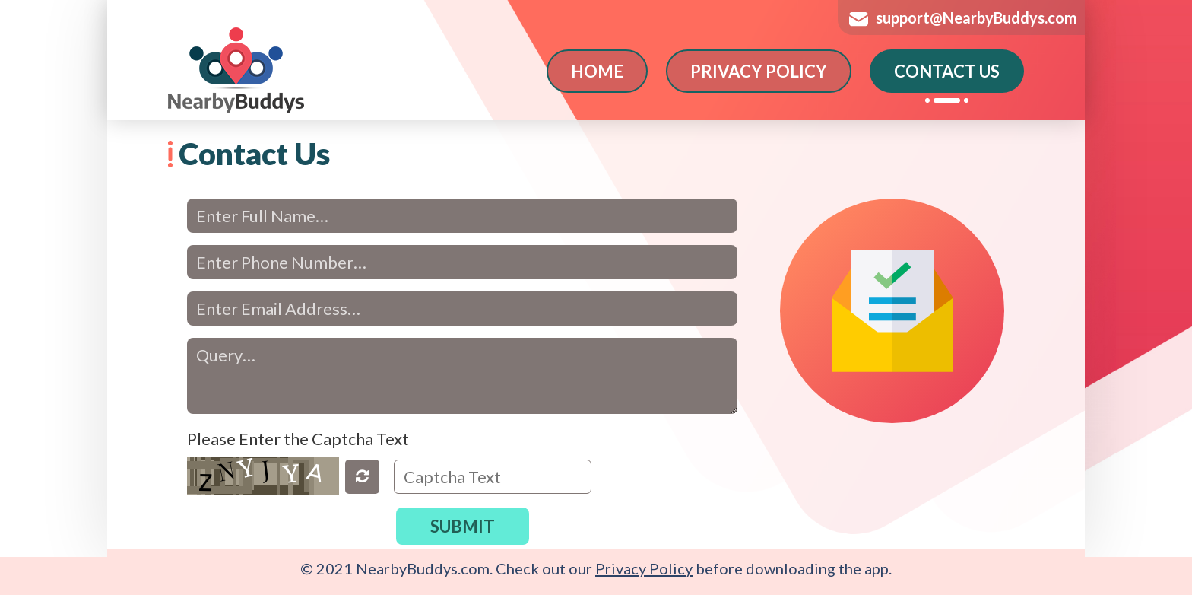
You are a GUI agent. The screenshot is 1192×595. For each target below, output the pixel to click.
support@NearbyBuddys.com (976, 17)
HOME (597, 71)
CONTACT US (947, 71)
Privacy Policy (644, 568)
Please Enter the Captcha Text (298, 438)
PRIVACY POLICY (758, 71)
